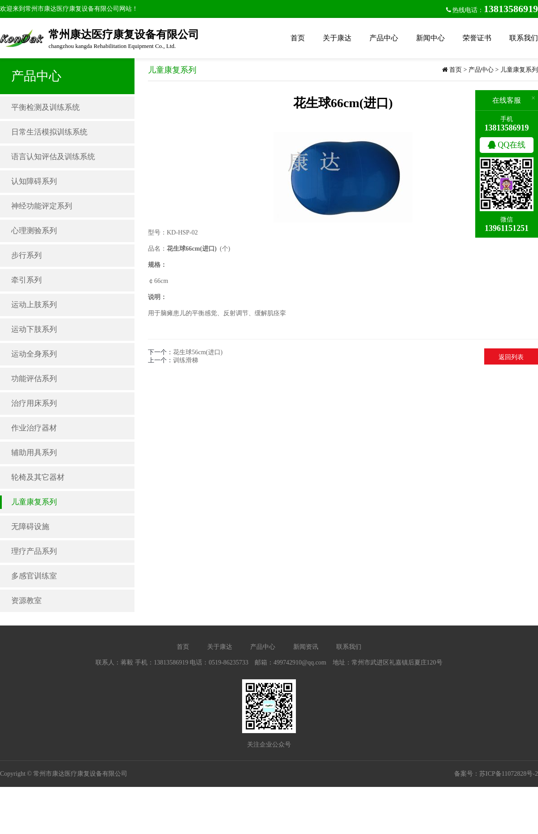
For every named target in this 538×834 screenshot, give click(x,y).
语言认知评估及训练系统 (53, 156)
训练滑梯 (185, 360)
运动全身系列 (34, 354)
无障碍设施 (30, 526)
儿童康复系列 (34, 502)
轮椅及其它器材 (38, 477)
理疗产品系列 (34, 551)
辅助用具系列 (34, 452)
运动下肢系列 (34, 329)
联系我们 (523, 38)
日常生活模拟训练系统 (49, 132)
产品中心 (383, 38)
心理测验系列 (34, 230)
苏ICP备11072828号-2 (508, 773)
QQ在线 (507, 144)
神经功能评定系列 (41, 206)
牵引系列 (26, 280)
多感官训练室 (34, 576)
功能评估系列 (34, 378)
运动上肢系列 (34, 304)
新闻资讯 (305, 646)
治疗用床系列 (34, 403)
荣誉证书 (477, 38)
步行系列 (26, 255)
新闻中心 (430, 38)
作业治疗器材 (34, 428)
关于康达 (337, 38)
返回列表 (511, 357)
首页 (298, 38)
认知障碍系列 (34, 181)
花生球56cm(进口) (197, 352)
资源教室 (26, 600)
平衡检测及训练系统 (45, 107)
